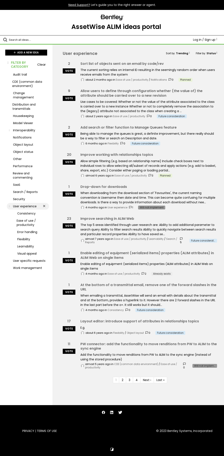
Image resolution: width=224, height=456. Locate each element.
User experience (117, 207)
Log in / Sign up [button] (205, 40)
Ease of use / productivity (132, 79)
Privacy (28, 431)
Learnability (156, 239)
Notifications (159, 79)
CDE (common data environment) (136, 364)
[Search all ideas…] (28, 39)
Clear (41, 64)
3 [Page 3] (129, 380)
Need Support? (79, 5)
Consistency (116, 310)
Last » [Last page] (160, 380)
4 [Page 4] (137, 380)
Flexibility (113, 143)
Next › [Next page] (147, 380)
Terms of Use (47, 431)
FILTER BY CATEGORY (17, 64)
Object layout (135, 333)
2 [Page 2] (122, 380)
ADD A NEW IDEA (26, 52)
